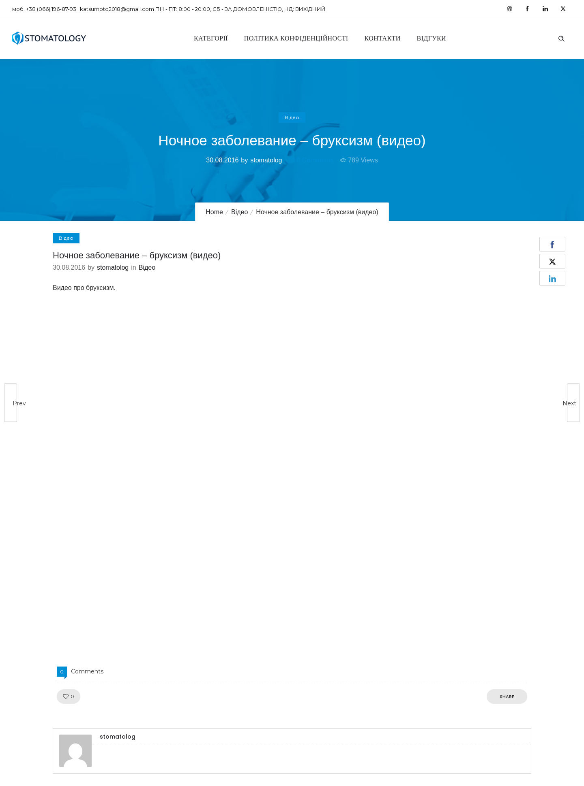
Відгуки (431, 38)
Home (214, 212)
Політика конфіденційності (296, 38)
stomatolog (266, 160)
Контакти (383, 38)
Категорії (211, 38)
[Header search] (561, 37)
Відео (239, 212)
